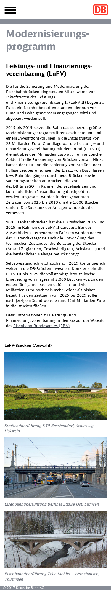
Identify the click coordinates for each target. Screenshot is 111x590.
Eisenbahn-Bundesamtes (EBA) (41, 325)
